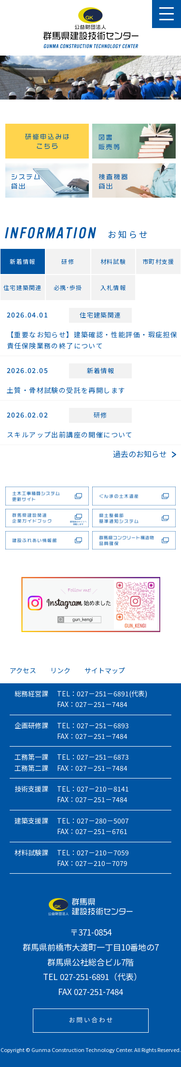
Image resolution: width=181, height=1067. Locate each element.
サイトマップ (104, 670)
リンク (60, 670)
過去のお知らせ (144, 454)
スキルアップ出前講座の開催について (70, 434)
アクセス (23, 670)
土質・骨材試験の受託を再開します (66, 390)
